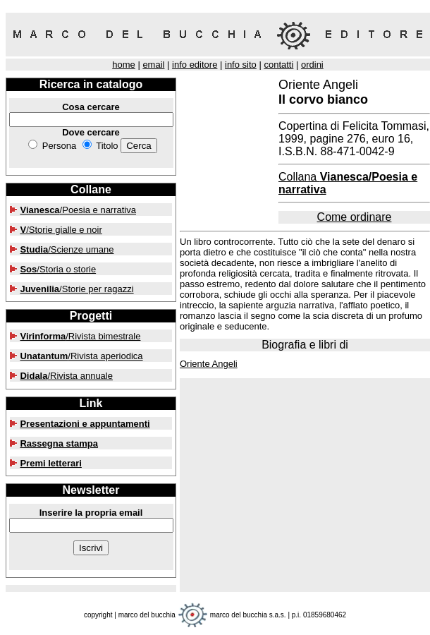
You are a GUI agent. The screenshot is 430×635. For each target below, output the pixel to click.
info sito (241, 64)
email (153, 64)
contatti (278, 64)
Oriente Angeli (209, 363)
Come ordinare (354, 217)
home (123, 64)
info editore (194, 64)
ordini (312, 64)
